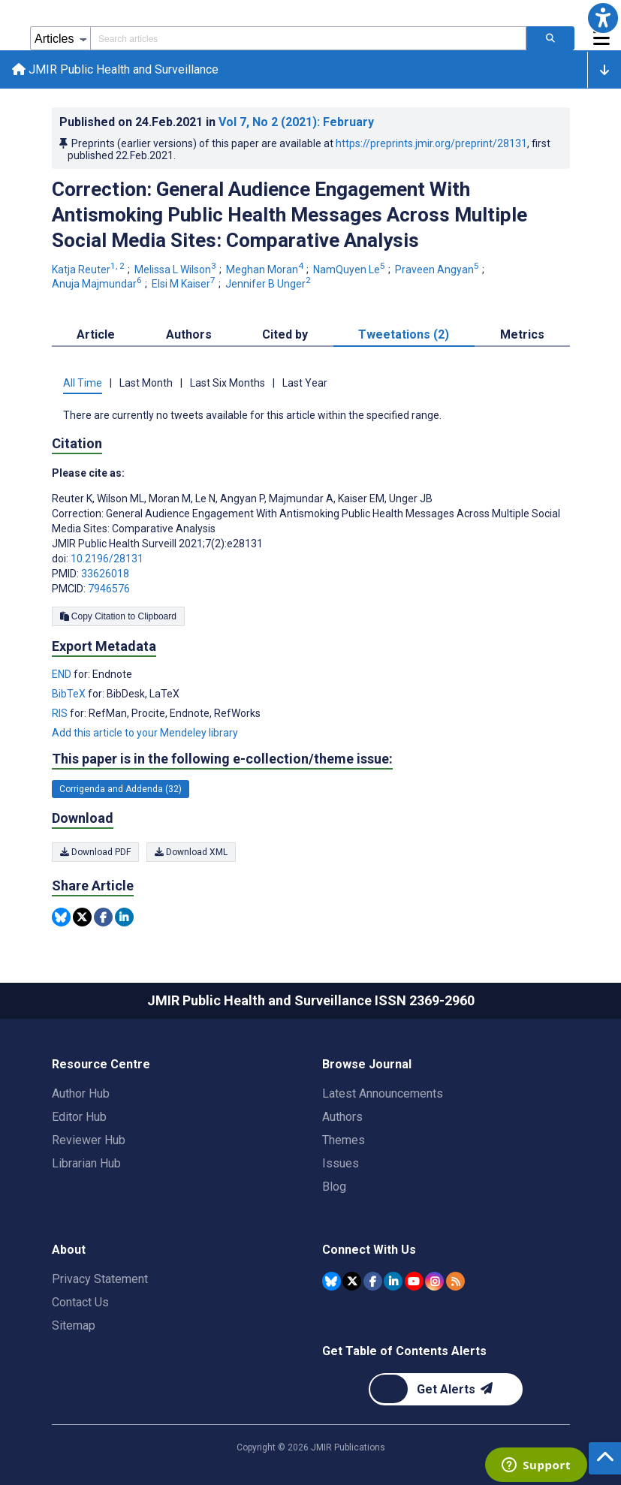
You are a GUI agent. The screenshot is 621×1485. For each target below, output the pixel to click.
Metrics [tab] (522, 334)
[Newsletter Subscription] (446, 1389)
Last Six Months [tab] (227, 383)
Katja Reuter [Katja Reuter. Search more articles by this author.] (89, 270)
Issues (340, 1163)
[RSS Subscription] (455, 1281)
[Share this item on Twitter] (82, 917)
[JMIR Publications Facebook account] (372, 1281)
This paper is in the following (222, 759)
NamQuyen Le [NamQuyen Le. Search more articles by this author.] (350, 270)
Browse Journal (366, 1064)
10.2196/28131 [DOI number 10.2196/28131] (107, 559)
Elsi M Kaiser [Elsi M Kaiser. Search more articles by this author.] (185, 284)
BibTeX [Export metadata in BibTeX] (70, 694)
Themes (343, 1140)
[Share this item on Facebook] (103, 917)
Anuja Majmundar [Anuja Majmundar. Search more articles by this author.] (98, 284)
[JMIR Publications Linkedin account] (393, 1281)
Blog (334, 1186)
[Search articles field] (308, 38)
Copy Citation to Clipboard (118, 616)
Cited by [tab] (285, 334)
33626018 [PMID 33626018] (105, 574)
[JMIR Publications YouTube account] (414, 1281)
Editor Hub (79, 1117)
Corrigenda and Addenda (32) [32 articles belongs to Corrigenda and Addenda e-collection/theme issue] (120, 789)
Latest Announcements (382, 1093)
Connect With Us (369, 1250)
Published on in (216, 122)
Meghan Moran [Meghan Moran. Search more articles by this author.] (266, 270)
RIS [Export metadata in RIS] (61, 713)
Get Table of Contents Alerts (404, 1351)
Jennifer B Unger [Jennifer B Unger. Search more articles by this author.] (269, 284)
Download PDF (95, 852)
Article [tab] (96, 334)
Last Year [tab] (304, 383)
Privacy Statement (100, 1279)
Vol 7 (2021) (296, 122)
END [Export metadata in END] (63, 674)
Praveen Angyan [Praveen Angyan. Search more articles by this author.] (438, 270)
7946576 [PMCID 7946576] (109, 589)
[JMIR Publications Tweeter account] (351, 1281)
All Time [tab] (82, 383)
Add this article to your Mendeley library (145, 733)
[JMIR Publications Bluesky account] (331, 1281)
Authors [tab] (189, 334)
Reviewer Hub (88, 1140)
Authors (342, 1117)
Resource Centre (101, 1064)
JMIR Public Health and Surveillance (115, 69)
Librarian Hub (86, 1163)
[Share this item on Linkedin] (124, 917)
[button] (602, 18)
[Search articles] (550, 38)
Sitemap (73, 1325)
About (69, 1250)
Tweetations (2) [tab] (403, 334)
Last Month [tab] (146, 383)
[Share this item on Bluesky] (61, 917)
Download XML (191, 852)
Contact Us (80, 1302)
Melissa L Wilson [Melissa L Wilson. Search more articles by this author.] (176, 270)
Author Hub (81, 1093)
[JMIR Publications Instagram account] (434, 1281)
